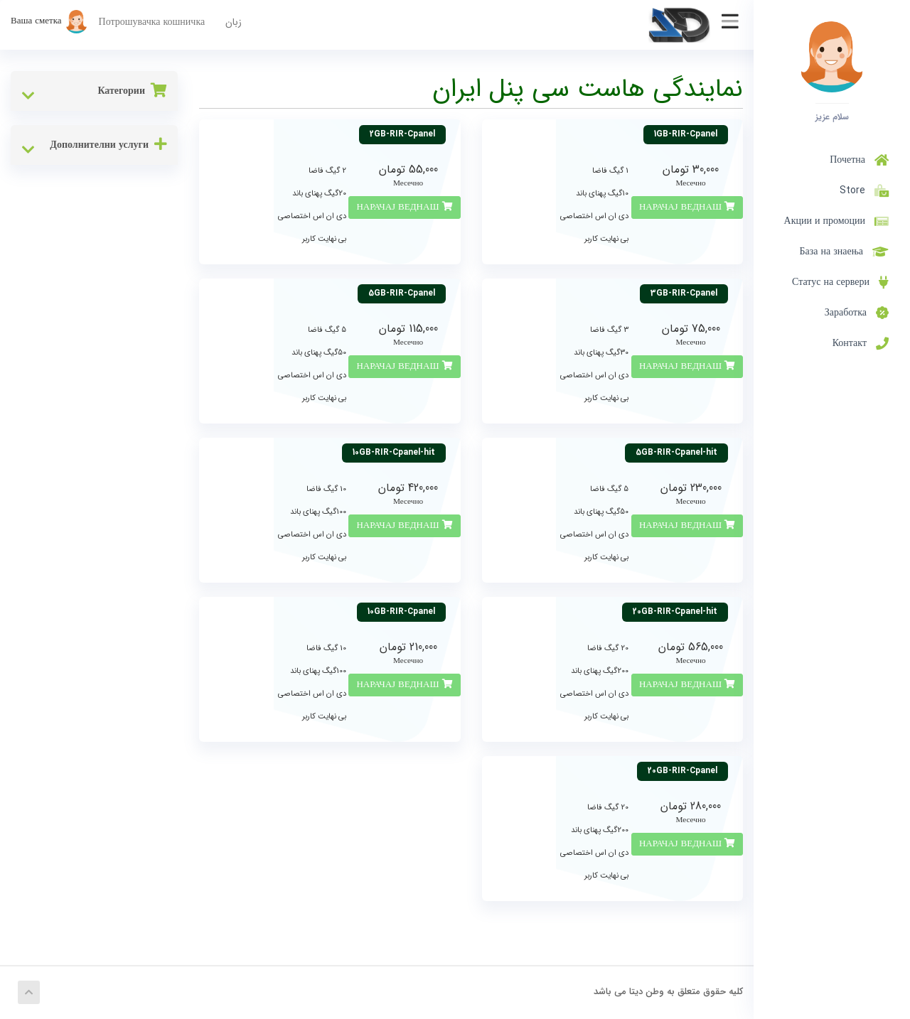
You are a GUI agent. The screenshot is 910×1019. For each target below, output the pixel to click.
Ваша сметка (49, 21)
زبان (233, 22)
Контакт (861, 343)
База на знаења (844, 251)
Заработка (857, 312)
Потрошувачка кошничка (152, 22)
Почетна (859, 160)
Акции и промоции (836, 221)
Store (861, 190)
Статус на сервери (840, 282)
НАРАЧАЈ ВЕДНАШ (687, 207)
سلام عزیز (832, 116)
